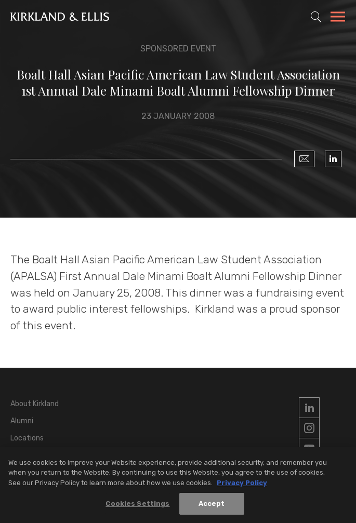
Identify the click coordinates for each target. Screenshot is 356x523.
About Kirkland (34, 403)
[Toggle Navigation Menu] (338, 18)
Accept (212, 505)
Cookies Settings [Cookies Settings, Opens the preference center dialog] (137, 505)
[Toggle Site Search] (316, 16)
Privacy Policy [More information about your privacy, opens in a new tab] (242, 485)
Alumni (21, 421)
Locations (27, 438)
